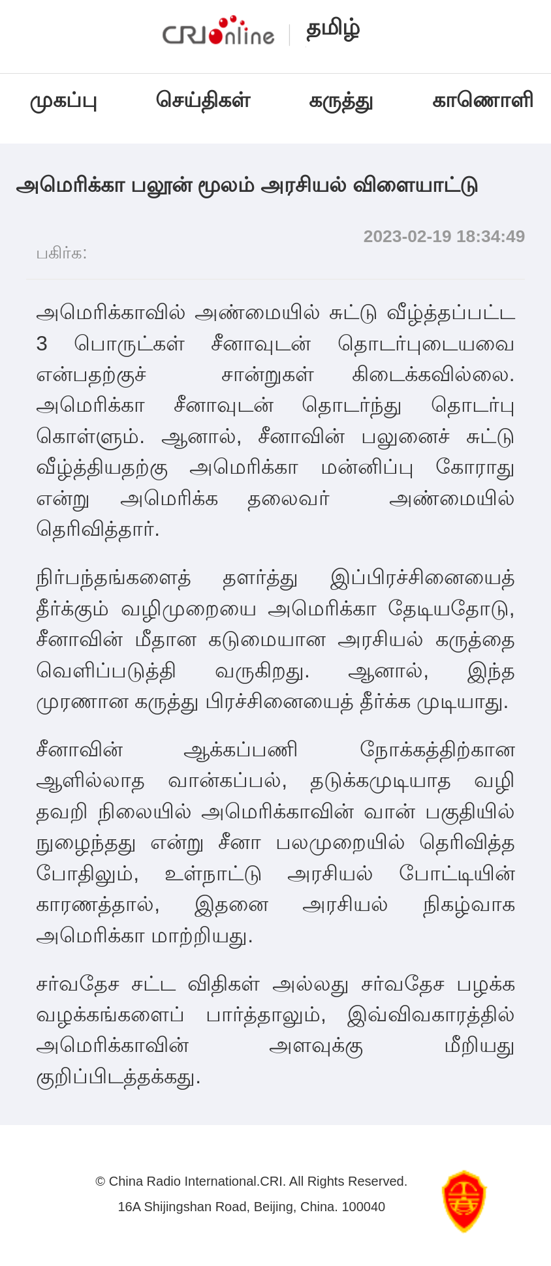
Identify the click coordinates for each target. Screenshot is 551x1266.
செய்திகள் (202, 100)
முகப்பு (63, 100)
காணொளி (485, 100)
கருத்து (341, 100)
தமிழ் (333, 26)
